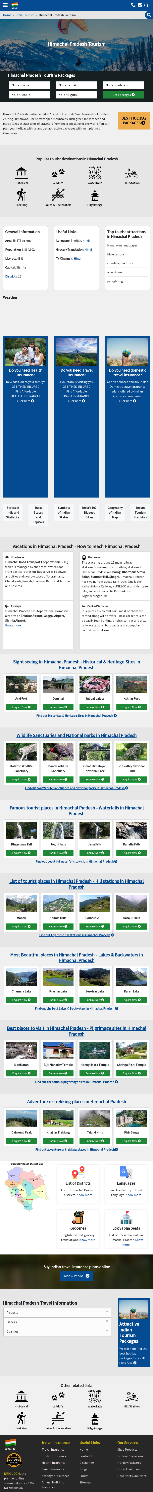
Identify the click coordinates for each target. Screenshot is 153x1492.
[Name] (29, 85)
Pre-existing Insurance (57, 1424)
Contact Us (87, 1386)
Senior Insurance (53, 1399)
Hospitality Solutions (132, 1406)
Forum (83, 1406)
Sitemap (85, 1413)
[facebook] (8, 1450)
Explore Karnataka (130, 1386)
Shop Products (127, 1380)
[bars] (4, 4)
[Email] (76, 85)
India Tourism (25, 15)
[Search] (149, 15)
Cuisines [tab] (57, 1262)
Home (7, 15)
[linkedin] (18, 1450)
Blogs (83, 1399)
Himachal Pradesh (76, 317)
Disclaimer (86, 1393)
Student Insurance (54, 1386)
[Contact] (123, 85)
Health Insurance (53, 1393)
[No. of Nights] (76, 94)
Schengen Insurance (55, 1406)
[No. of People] (29, 94)
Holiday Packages (129, 1393)
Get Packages (124, 95)
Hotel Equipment (129, 1399)
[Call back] (140, 5)
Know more (76, 1206)
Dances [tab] (57, 1252)
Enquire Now (21, 637)
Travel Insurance (53, 1380)
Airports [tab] (57, 1243)
